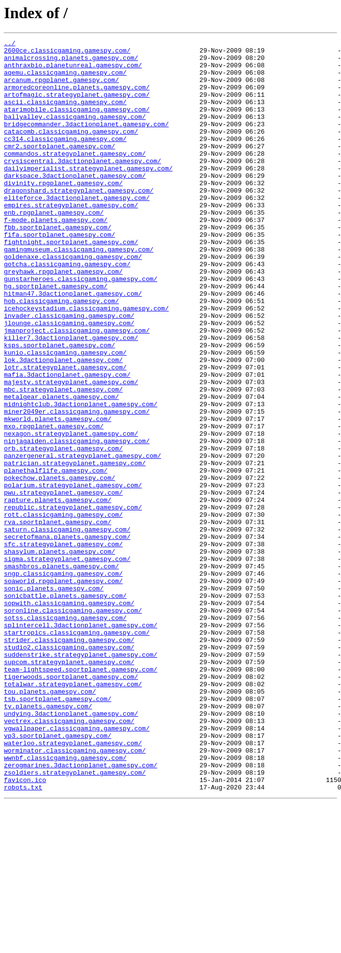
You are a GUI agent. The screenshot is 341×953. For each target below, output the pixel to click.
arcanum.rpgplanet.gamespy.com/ (61, 88)
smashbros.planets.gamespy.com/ (61, 672)
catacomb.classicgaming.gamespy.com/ (71, 150)
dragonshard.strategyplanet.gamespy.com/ (78, 221)
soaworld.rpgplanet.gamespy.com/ (63, 689)
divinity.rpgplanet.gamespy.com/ (63, 212)
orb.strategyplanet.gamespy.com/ (63, 530)
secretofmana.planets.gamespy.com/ (67, 636)
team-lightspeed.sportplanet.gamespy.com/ (80, 795)
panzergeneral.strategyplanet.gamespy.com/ (82, 539)
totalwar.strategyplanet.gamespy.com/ (73, 813)
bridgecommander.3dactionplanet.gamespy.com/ (86, 141)
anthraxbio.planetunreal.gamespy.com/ (73, 70)
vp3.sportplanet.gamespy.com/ (57, 875)
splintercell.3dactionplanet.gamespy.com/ (80, 742)
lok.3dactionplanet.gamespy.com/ (63, 424)
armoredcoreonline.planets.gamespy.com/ (76, 97)
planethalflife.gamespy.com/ (56, 557)
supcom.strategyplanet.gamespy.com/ (69, 787)
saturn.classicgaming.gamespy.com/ (67, 627)
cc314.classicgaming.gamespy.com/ (65, 159)
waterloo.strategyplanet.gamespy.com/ (73, 884)
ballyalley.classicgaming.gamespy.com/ (75, 132)
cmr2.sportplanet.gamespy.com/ (59, 168)
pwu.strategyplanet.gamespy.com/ (63, 583)
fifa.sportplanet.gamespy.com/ (59, 274)
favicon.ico (25, 928)
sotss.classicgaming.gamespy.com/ (65, 733)
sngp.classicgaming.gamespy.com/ (63, 680)
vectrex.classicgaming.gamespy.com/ (69, 857)
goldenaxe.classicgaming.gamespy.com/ (73, 300)
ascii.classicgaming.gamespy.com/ (65, 115)
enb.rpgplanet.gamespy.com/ (54, 247)
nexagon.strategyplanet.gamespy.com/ (71, 512)
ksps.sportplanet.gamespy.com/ (59, 406)
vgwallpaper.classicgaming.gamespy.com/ (76, 866)
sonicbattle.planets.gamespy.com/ (65, 707)
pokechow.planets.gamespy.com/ (59, 565)
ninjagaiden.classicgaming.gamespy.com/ (76, 521)
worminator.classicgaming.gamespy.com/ (75, 893)
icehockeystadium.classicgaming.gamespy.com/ (86, 362)
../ (9, 44)
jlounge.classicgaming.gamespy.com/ (69, 380)
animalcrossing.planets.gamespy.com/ (71, 61)
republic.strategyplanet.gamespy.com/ (73, 601)
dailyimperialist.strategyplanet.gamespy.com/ (88, 194)
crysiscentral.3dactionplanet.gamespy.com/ (82, 185)
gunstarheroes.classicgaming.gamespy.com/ (80, 327)
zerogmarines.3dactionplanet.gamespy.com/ (80, 910)
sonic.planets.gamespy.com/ (54, 698)
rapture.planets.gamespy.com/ (57, 592)
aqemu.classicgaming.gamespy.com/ (65, 79)
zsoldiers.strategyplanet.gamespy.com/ (75, 919)
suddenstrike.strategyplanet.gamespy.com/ (80, 778)
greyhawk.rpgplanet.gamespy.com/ (63, 318)
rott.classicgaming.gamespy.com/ (63, 610)
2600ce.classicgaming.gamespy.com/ (67, 53)
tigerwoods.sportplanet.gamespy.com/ (71, 804)
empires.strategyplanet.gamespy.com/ (71, 238)
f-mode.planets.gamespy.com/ (56, 256)
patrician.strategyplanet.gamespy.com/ (75, 548)
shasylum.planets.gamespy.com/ (59, 654)
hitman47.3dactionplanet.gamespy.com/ (73, 344)
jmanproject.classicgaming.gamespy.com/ (76, 389)
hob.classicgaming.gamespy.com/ (61, 353)
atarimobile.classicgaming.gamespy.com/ (76, 123)
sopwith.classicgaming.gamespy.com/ (69, 716)
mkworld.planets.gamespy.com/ (57, 495)
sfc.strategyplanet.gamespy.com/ (63, 645)
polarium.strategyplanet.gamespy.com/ (73, 574)
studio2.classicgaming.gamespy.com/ (69, 769)
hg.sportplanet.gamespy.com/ (56, 336)
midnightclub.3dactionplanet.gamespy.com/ (80, 477)
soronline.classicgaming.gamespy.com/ (73, 725)
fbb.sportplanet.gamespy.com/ (57, 265)
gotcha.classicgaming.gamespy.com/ (67, 309)
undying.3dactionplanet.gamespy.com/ (71, 848)
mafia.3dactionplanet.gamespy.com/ (67, 442)
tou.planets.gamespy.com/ (50, 822)
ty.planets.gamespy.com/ (48, 840)
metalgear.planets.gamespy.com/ (61, 468)
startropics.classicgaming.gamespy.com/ (76, 751)
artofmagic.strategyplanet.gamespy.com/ (76, 106)
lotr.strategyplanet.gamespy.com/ (65, 433)
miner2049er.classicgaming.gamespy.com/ (76, 486)
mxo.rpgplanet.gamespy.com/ (54, 504)
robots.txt (23, 937)
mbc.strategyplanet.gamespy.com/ (63, 459)
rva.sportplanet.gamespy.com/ (57, 619)
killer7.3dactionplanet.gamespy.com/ (71, 397)
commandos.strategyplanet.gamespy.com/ (75, 176)
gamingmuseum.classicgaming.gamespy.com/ (78, 291)
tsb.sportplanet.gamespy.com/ (57, 831)
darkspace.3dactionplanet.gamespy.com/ (75, 203)
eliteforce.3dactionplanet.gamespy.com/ (76, 229)
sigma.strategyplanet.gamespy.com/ (67, 663)
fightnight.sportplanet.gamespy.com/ (71, 283)
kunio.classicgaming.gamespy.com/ (65, 415)
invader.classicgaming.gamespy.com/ (69, 371)
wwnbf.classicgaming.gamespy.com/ (65, 901)
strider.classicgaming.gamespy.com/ (69, 760)
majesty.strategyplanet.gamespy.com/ (71, 451)
